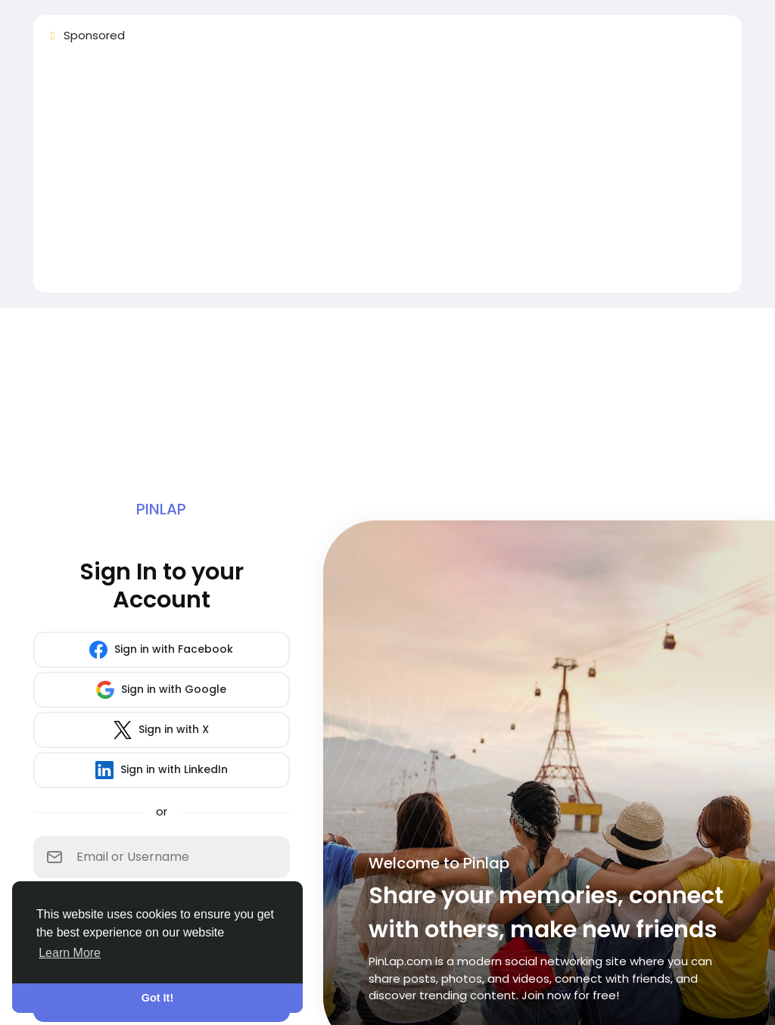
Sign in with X (161, 730)
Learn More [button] (70, 952)
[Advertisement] (387, 175)
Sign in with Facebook (161, 650)
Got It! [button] (157, 998)
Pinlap (161, 509)
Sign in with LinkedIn (161, 770)
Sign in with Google (161, 690)
